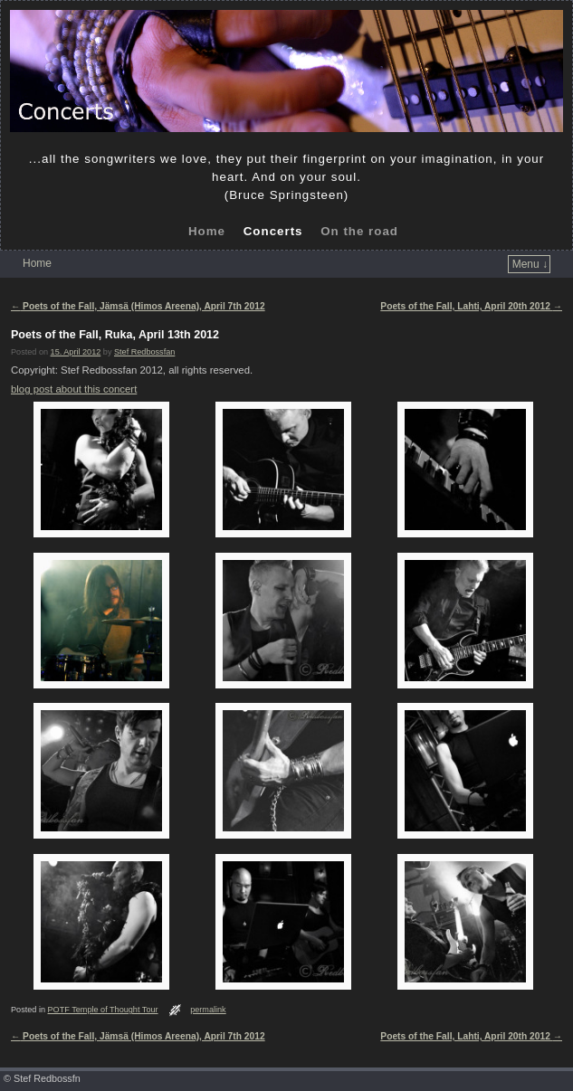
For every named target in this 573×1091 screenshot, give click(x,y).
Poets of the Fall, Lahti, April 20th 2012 (471, 306)
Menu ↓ (530, 264)
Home (206, 231)
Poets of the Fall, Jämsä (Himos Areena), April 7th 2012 (138, 306)
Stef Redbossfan (144, 351)
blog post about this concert (74, 389)
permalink (208, 1009)
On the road (359, 231)
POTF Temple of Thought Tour (103, 1009)
